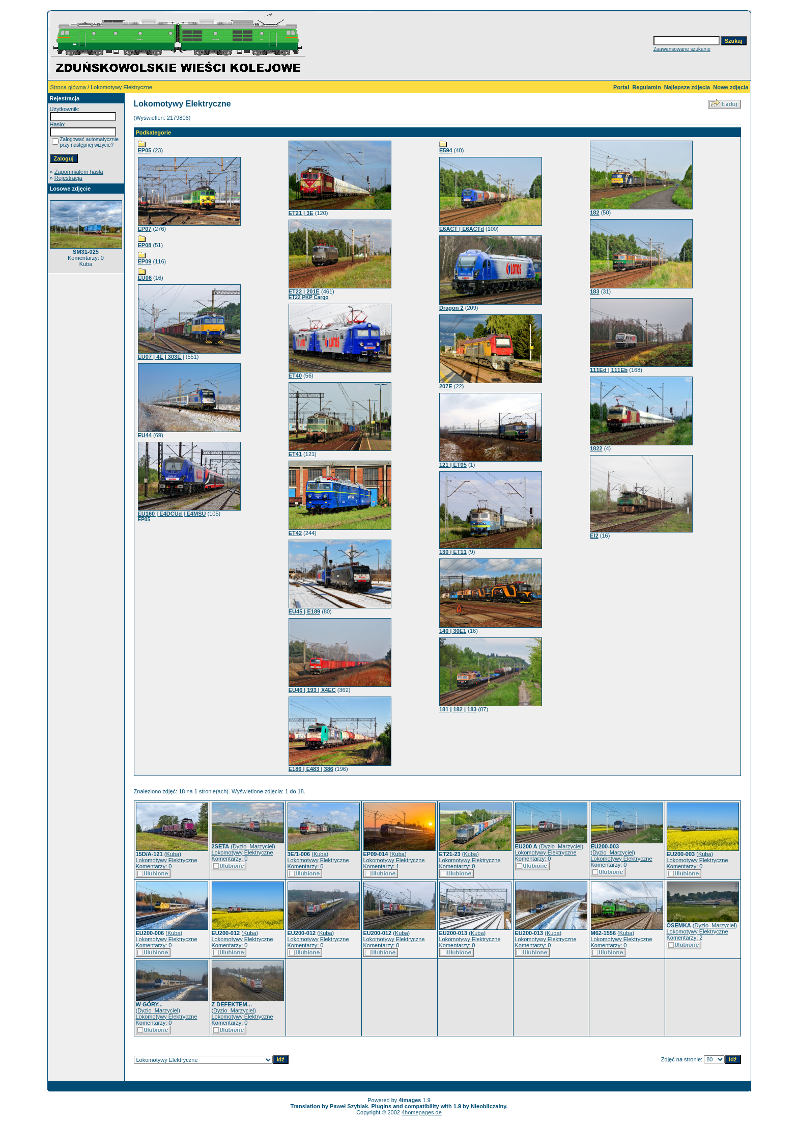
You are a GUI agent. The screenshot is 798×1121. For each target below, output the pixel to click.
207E (445, 386)
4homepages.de (422, 1112)
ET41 (295, 454)
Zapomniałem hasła (78, 172)
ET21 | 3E (301, 213)
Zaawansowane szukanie (681, 49)
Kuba (172, 854)
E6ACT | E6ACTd (461, 229)
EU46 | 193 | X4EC (312, 690)
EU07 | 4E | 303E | (161, 357)
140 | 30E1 (452, 631)
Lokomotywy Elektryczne (166, 860)
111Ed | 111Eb (609, 370)
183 (594, 291)
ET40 (295, 375)
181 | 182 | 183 (457, 709)
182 (594, 212)
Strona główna (68, 87)
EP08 (145, 245)
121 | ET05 (453, 465)
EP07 (145, 229)
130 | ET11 (453, 552)
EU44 (145, 435)
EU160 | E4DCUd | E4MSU (172, 514)
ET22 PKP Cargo (309, 297)
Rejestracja (68, 178)
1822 (596, 448)
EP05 (145, 150)
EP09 (145, 261)
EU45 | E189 (304, 611)
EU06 (145, 278)
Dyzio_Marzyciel (253, 846)
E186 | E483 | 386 (311, 769)
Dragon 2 (451, 308)
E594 (445, 150)
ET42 (295, 533)
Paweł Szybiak (349, 1106)
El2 (594, 535)
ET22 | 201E (304, 291)
